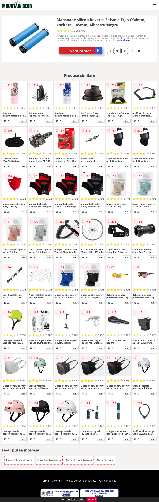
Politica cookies (107, 480)
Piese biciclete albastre (19, 460)
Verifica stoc (86, 50)
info (23, 120)
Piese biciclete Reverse (79, 460)
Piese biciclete (105, 460)
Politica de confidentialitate (80, 480)
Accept (92, 499)
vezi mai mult (123, 40)
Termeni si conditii (52, 480)
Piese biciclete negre (49, 460)
